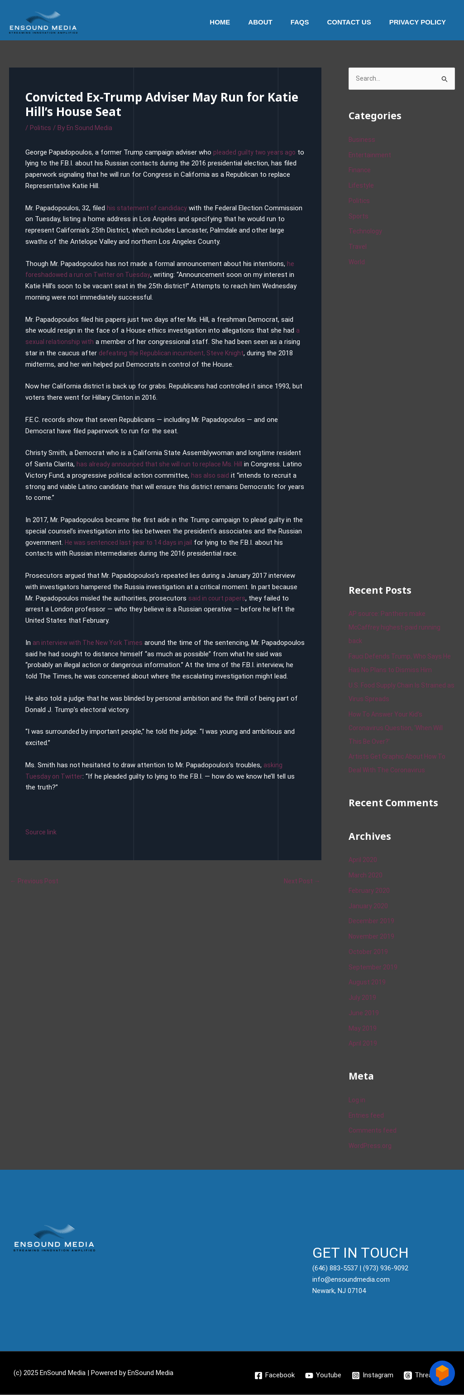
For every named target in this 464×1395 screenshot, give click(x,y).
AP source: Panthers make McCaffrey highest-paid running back (396, 628)
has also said (231, 475)
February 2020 (370, 891)
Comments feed (373, 1131)
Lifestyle (362, 186)
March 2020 (366, 876)
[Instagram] (372, 1376)
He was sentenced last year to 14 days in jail (131, 542)
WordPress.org (371, 1147)
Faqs (311, 22)
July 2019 (363, 998)
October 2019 (369, 953)
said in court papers (218, 598)
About (276, 22)
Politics (41, 128)
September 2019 (373, 968)
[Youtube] (323, 1376)
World (357, 263)
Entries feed (367, 1116)
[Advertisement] (406, 425)
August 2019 (368, 983)
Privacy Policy (420, 22)
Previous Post (35, 893)
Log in (358, 1101)
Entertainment (370, 155)
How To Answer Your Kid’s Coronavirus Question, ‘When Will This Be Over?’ (398, 728)
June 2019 (364, 1014)
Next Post (301, 893)
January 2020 (368, 906)
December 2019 (372, 922)
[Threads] (422, 1376)
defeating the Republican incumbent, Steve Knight (173, 353)
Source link (41, 843)
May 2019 (363, 1029)
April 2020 (363, 861)
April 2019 (363, 1044)
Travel (358, 247)
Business (362, 140)
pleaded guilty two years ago (256, 152)
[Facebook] (274, 1376)
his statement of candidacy (148, 208)
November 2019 (372, 937)
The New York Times (116, 643)
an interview (51, 643)
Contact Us (356, 22)
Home (240, 22)
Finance (360, 171)
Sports (359, 217)
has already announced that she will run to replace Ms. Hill (163, 464)
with (77, 643)
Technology (366, 232)
